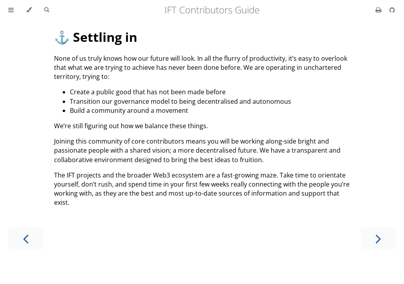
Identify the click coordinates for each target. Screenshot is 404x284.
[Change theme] (29, 10)
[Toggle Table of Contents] (11, 10)
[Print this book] (379, 10)
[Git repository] (392, 10)
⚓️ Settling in (95, 36)
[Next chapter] (378, 238)
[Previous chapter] (25, 238)
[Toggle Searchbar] (46, 10)
